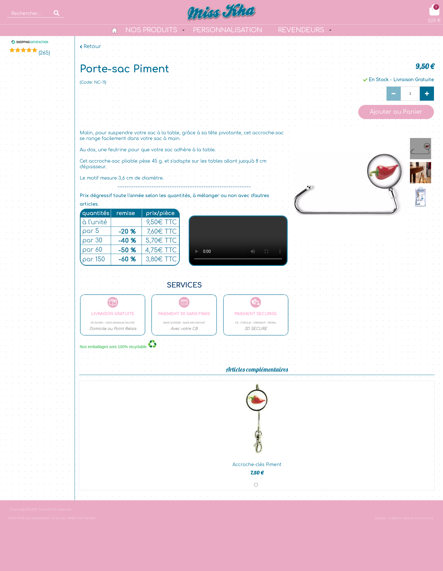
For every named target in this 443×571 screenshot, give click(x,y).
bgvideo (238, 241)
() (44, 53)
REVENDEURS (301, 30)
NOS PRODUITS (151, 30)
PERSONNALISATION (227, 30)
